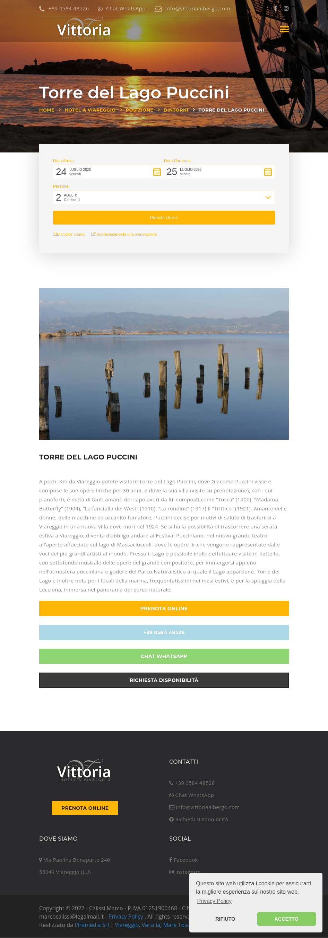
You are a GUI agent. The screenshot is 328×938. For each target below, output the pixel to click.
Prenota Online (164, 609)
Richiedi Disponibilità (198, 819)
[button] (108, 172)
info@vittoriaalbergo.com (192, 8)
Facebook (183, 860)
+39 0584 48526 (64, 8)
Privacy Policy (126, 917)
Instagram (185, 872)
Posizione (140, 110)
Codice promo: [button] (69, 234)
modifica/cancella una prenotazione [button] (124, 234)
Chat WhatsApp (122, 8)
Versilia (151, 925)
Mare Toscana (181, 925)
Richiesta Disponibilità (164, 681)
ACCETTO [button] (287, 919)
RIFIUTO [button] (225, 919)
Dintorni (176, 110)
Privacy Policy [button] (214, 901)
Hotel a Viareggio (89, 110)
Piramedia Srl (92, 925)
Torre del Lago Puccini (231, 110)
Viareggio (127, 925)
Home (46, 110)
